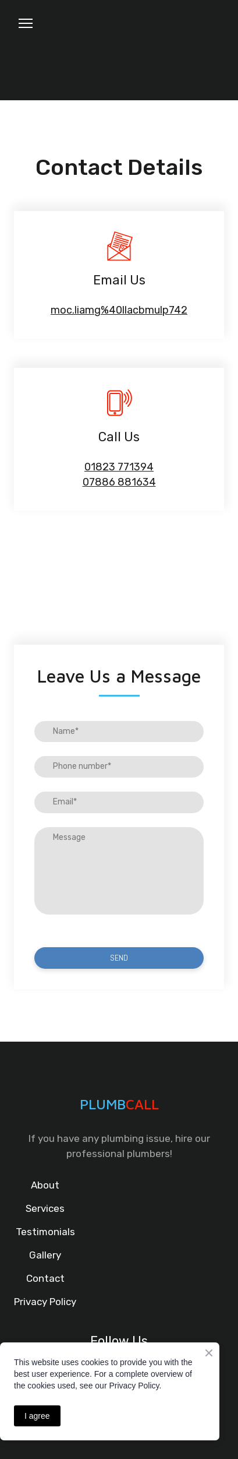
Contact (45, 1278)
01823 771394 (119, 466)
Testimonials (45, 1231)
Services (45, 1208)
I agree (37, 1416)
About (45, 1185)
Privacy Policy (45, 1301)
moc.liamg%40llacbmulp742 (119, 310)
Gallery (45, 1255)
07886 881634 (119, 482)
